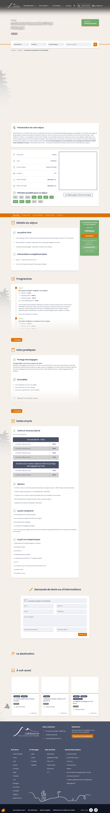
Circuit (26, 599)
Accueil (13, 50)
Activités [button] (34, 44)
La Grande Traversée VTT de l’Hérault (36, 50)
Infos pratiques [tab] (37, 215)
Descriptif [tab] (16, 215)
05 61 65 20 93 (89, 247)
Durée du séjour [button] (53, 44)
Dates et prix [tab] (50, 215)
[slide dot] (41, 115)
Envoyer (82, 634)
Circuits (19, 50)
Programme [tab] (26, 215)
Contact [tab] (60, 215)
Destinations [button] (17, 44)
